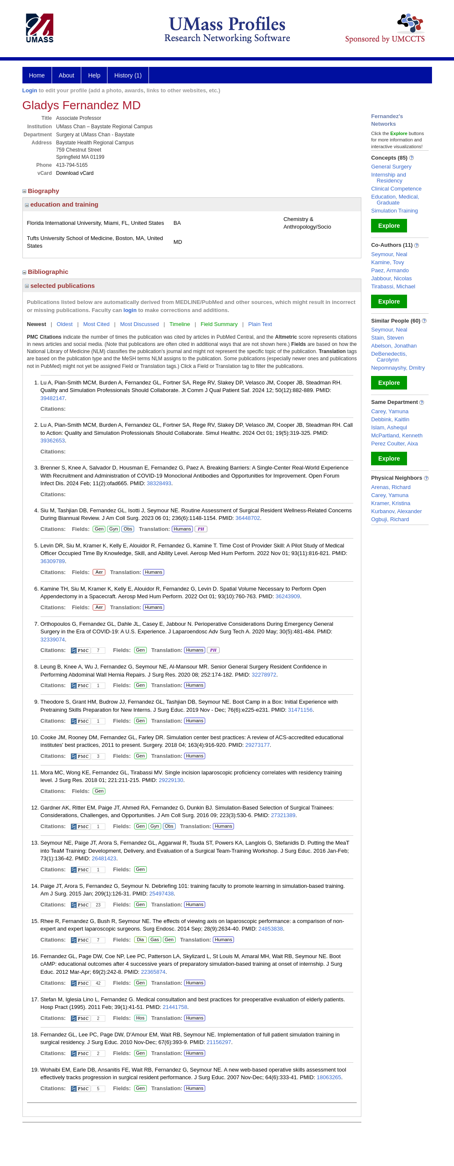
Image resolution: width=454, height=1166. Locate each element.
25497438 (161, 893)
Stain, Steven (387, 337)
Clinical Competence (396, 188)
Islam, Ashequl (389, 427)
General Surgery (391, 166)
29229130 (171, 780)
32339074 (53, 639)
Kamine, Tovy (387, 262)
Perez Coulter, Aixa (394, 443)
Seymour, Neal (389, 254)
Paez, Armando (390, 270)
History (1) (128, 75)
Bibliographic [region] (46, 271)
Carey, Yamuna (389, 411)
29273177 (257, 745)
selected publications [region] (60, 285)
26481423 (104, 858)
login (130, 310)
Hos (139, 1018)
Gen (99, 529)
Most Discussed (139, 324)
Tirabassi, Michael (393, 286)
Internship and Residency (388, 177)
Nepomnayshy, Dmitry (398, 368)
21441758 (175, 1007)
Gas (155, 940)
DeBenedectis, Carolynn (389, 357)
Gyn (113, 529)
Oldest (65, 324)
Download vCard (75, 173)
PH (201, 529)
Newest (37, 324)
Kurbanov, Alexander (396, 511)
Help (94, 75)
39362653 (53, 440)
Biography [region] (41, 190)
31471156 (300, 710)
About (66, 75)
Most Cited (96, 324)
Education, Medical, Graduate (395, 199)
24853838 (271, 929)
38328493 (159, 483)
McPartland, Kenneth (396, 435)
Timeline (180, 324)
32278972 (264, 674)
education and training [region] (62, 204)
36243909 (287, 596)
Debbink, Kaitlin (390, 419)
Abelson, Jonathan (394, 346)
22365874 (153, 972)
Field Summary (219, 324)
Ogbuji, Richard (390, 519)
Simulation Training (394, 210)
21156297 (218, 1042)
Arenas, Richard (390, 487)
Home (37, 75)
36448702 (248, 518)
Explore (389, 225)
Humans (182, 528)
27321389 (283, 815)
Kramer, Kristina (390, 503)
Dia (140, 940)
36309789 (53, 561)
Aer (99, 572)
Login (29, 90)
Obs (126, 529)
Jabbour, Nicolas (391, 278)
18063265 (328, 1077)
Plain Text (260, 324)
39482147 (53, 398)
